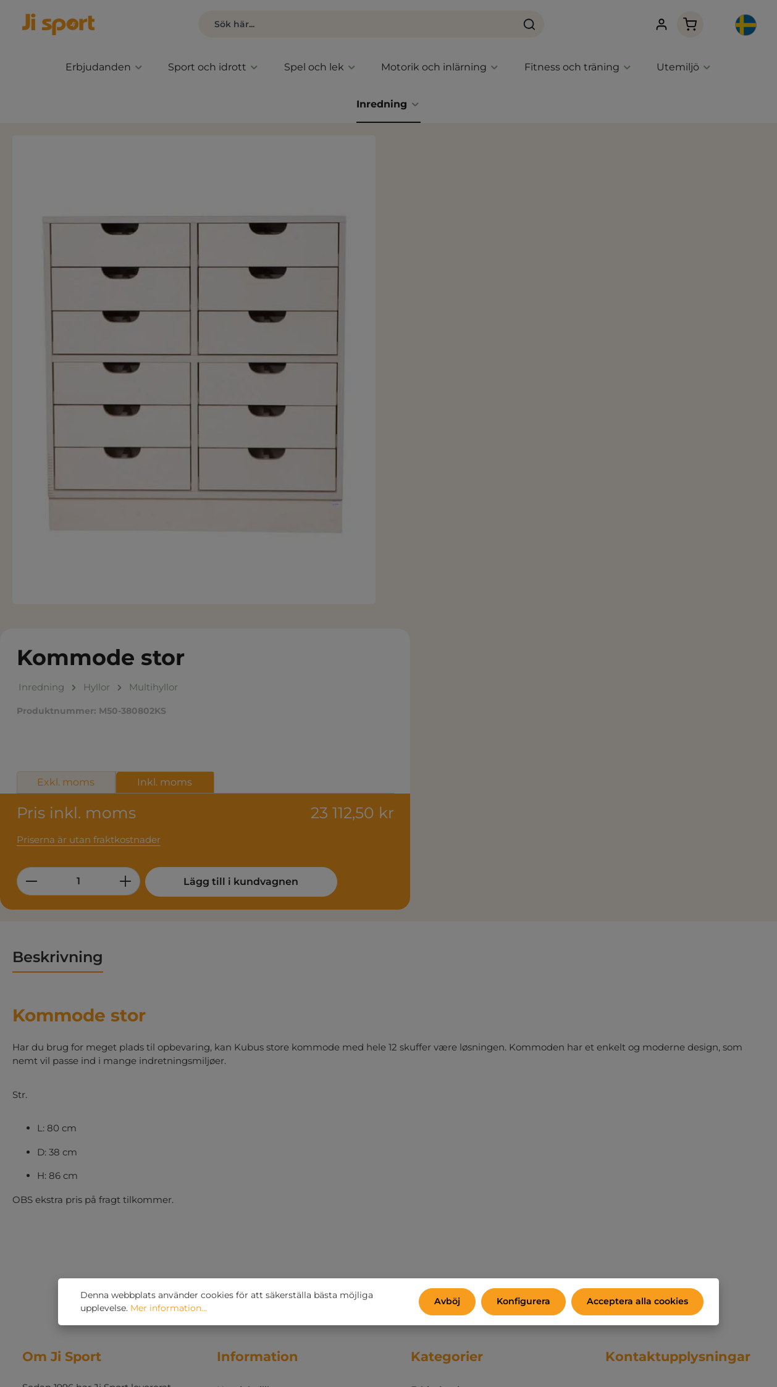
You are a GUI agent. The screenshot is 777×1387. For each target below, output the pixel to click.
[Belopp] (465, 385)
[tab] (57, 653)
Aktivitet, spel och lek (459, 1141)
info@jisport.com (644, 1182)
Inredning (433, 1197)
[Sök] (523, 24)
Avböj (450, 1301)
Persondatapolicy (256, 1104)
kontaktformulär (702, 1333)
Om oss (234, 1160)
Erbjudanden (441, 1086)
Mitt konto (240, 1197)
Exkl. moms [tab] (453, 287)
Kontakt (235, 1178)
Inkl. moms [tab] (552, 287)
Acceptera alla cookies (638, 1301)
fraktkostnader (490, 1368)
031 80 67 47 (633, 1169)
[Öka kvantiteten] (512, 385)
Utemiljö (430, 1178)
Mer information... (168, 1308)
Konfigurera (525, 1301)
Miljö (227, 1123)
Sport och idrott (446, 1123)
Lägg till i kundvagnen (625, 386)
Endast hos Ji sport (454, 1104)
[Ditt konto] (658, 25)
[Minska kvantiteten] (418, 385)
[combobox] (351, 24)
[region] (194, 370)
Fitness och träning (454, 1160)
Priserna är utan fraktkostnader (476, 344)
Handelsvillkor (249, 1086)
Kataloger (239, 1141)
